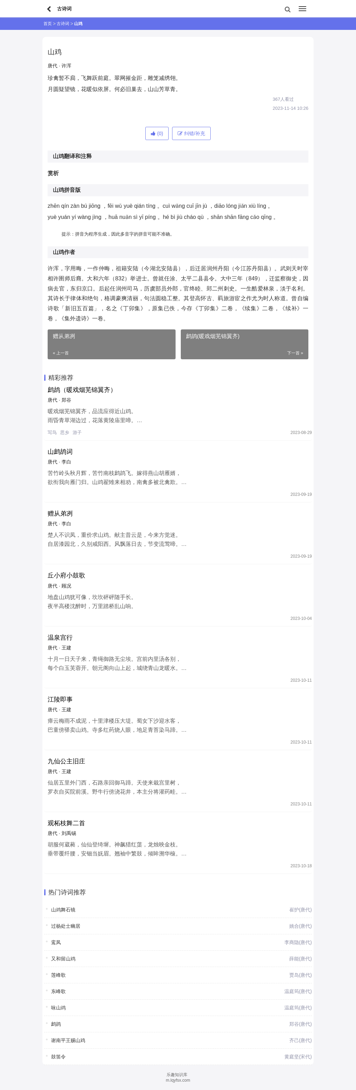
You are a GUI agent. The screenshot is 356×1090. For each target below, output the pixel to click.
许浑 (66, 65)
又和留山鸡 (63, 958)
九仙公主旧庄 (66, 761)
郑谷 (66, 400)
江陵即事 (60, 699)
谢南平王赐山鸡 (68, 1040)
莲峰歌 (58, 975)
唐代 (52, 65)
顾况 (66, 586)
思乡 (64, 432)
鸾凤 (56, 942)
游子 (77, 432)
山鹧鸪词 (60, 451)
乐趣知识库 (177, 1074)
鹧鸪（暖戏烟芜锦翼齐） (82, 389)
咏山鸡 (58, 1007)
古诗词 (63, 23)
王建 (66, 647)
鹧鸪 (56, 1024)
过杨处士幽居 (65, 926)
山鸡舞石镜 (63, 909)
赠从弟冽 (60, 513)
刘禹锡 (69, 833)
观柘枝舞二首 (66, 823)
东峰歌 (58, 991)
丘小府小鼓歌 (66, 575)
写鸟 (52, 432)
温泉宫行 (60, 637)
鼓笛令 (58, 1056)
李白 (66, 462)
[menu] (302, 9)
